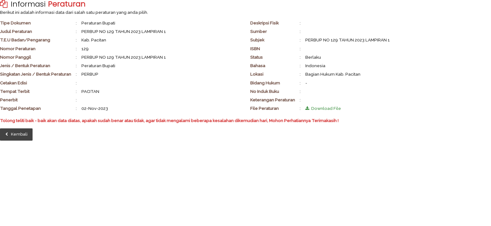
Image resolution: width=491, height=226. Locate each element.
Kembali (16, 134)
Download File (323, 108)
